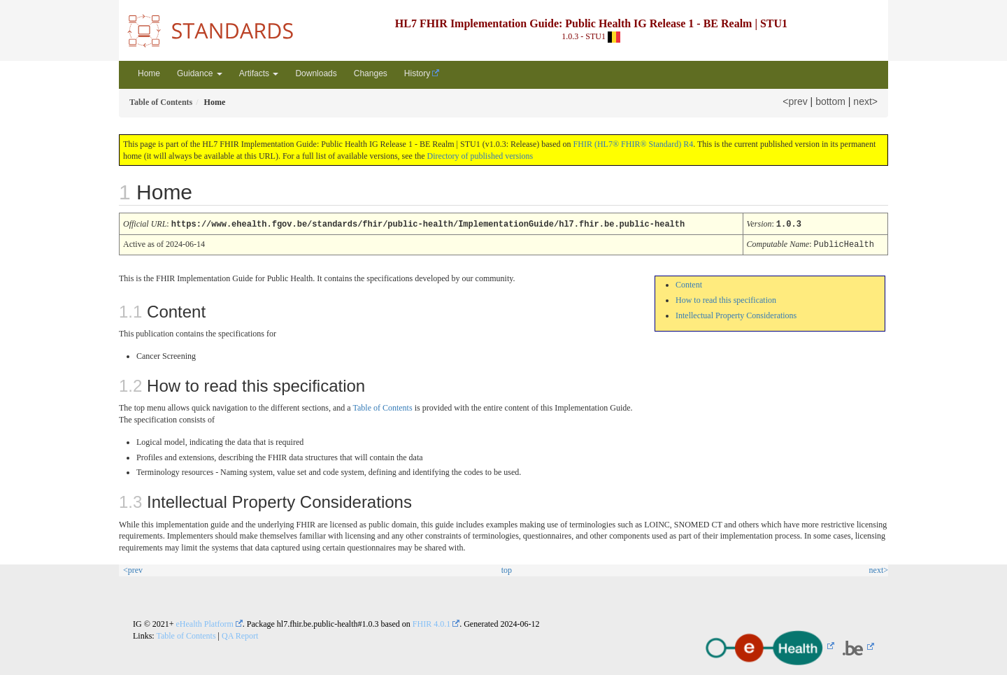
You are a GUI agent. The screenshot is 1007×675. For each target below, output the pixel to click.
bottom (830, 101)
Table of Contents (382, 406)
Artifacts (259, 73)
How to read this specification (726, 299)
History (417, 73)
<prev (795, 101)
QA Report (240, 634)
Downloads (315, 73)
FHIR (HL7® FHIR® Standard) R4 (633, 144)
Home (149, 73)
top (506, 569)
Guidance (199, 73)
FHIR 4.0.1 (431, 622)
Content (689, 283)
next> (865, 101)
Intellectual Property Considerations (736, 314)
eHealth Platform (205, 622)
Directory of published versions (480, 156)
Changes (370, 73)
